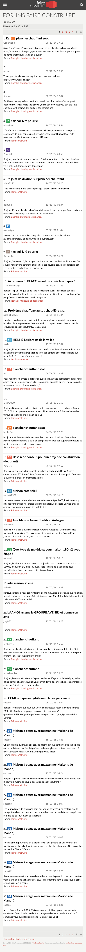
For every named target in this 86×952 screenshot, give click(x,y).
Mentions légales (38, 943)
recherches (70, 943)
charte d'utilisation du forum (19, 939)
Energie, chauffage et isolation (26, 58)
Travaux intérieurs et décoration (27, 301)
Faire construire (19, 141)
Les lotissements (19, 359)
